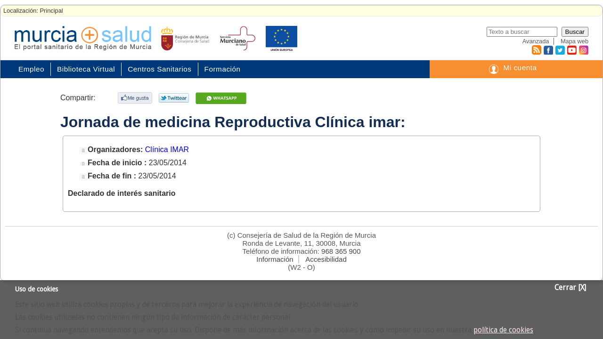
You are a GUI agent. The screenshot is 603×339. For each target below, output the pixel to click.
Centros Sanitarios (159, 69)
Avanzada (535, 41)
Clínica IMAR (167, 149)
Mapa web (574, 41)
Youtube (571, 50)
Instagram (583, 50)
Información (274, 259)
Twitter (559, 50)
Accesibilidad (326, 259)
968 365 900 (340, 251)
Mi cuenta (520, 68)
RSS (536, 50)
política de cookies (503, 330)
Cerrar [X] (570, 287)
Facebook (547, 50)
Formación (222, 69)
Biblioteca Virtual (86, 69)
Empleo (31, 69)
